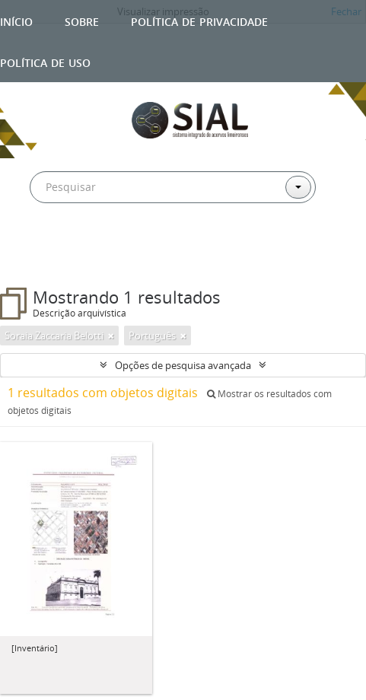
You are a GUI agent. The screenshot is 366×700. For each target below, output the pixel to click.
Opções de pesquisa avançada (183, 365)
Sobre (82, 20)
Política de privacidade (199, 20)
